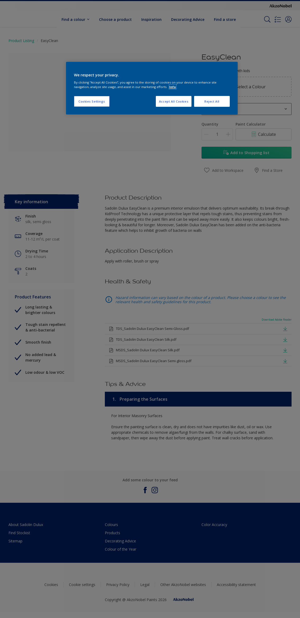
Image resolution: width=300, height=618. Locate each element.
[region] (152, 88)
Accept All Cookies (173, 101)
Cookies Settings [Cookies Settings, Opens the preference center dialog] (91, 101)
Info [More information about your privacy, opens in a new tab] (172, 87)
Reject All (211, 101)
